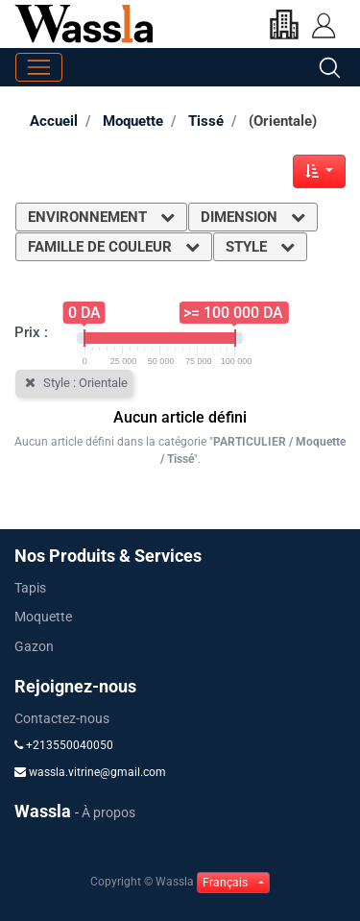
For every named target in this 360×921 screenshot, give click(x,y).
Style (260, 246)
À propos (108, 812)
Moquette (133, 121)
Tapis (30, 587)
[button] (319, 171)
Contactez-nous (61, 718)
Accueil (54, 121)
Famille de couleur (114, 246)
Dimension (253, 217)
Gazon (34, 646)
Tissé (206, 121)
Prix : (31, 332)
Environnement (101, 217)
